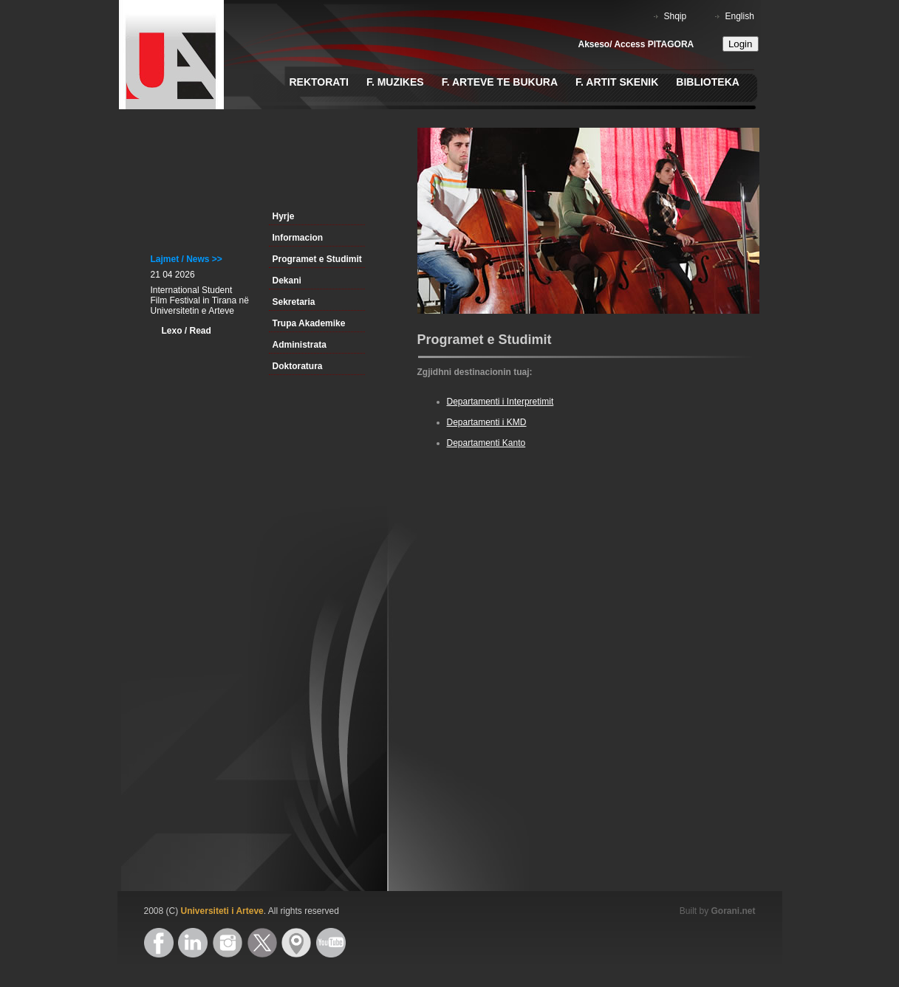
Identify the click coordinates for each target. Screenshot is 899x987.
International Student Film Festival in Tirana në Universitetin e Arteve (200, 300)
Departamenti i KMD (487, 422)
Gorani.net (733, 911)
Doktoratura (298, 366)
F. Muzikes (395, 82)
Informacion (298, 238)
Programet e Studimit (317, 259)
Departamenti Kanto (486, 443)
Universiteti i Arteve (222, 911)
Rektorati (319, 82)
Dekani (287, 280)
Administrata (300, 345)
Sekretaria (294, 302)
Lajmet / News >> (186, 259)
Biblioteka (707, 82)
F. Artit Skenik (616, 82)
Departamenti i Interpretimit (500, 401)
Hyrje (284, 216)
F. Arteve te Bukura (500, 82)
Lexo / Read (186, 331)
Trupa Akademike (309, 323)
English (739, 16)
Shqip (675, 16)
